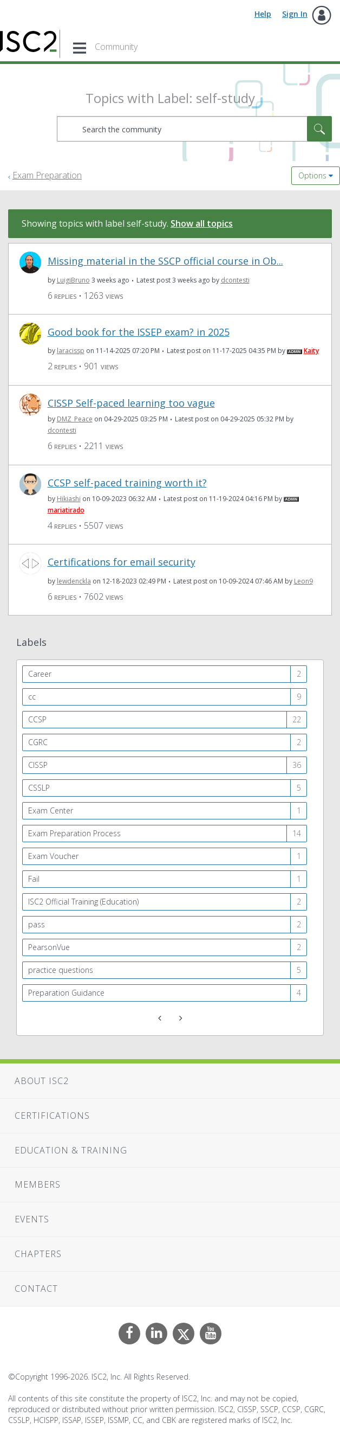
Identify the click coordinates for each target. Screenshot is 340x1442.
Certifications (52, 1115)
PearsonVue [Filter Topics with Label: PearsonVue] (49, 947)
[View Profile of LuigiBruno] (73, 280)
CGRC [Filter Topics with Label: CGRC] (38, 742)
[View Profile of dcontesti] (235, 280)
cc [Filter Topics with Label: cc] (32, 696)
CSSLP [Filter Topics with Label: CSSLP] (39, 788)
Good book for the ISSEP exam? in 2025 (139, 332)
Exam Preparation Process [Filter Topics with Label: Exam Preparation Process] (74, 833)
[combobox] (194, 129)
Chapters (38, 1254)
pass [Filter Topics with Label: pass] (36, 924)
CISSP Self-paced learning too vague (131, 403)
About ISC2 (42, 1081)
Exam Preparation (47, 175)
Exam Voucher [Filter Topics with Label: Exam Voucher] (53, 856)
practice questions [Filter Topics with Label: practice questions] (60, 970)
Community (116, 47)
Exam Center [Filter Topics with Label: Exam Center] (50, 810)
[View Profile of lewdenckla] (74, 581)
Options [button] (312, 175)
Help (262, 14)
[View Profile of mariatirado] (66, 510)
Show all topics (202, 223)
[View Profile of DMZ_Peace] (75, 419)
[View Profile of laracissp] (70, 350)
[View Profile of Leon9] (303, 581)
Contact (36, 1288)
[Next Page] (179, 1018)
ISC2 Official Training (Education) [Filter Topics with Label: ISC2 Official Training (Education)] (83, 901)
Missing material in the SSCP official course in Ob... (165, 261)
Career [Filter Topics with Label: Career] (39, 674)
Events (32, 1219)
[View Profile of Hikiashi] (69, 498)
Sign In (295, 14)
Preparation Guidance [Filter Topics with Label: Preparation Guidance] (66, 993)
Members (38, 1184)
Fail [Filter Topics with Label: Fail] (34, 879)
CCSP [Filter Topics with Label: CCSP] (37, 719)
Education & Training (71, 1150)
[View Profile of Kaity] (311, 350)
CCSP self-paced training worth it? (127, 483)
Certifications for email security (121, 562)
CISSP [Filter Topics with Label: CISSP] (38, 765)
